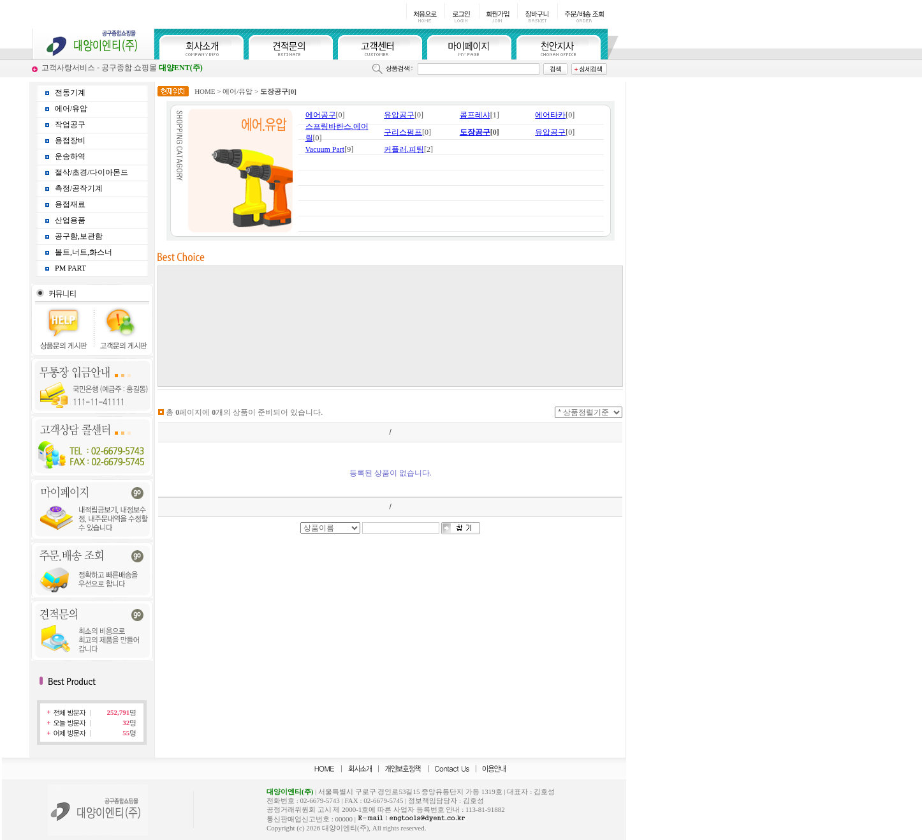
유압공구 (399, 114)
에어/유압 (71, 108)
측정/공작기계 (79, 188)
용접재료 (70, 204)
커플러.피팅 (404, 149)
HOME (204, 91)
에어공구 (320, 114)
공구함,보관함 (79, 236)
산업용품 (70, 220)
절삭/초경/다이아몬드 (91, 172)
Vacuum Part (325, 149)
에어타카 (550, 114)
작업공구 (70, 124)
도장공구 (475, 132)
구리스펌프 (403, 132)
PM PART (70, 268)
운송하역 (70, 156)
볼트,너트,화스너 (83, 252)
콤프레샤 (475, 114)
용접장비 (70, 140)
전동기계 (70, 92)
